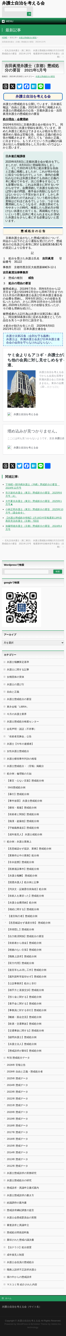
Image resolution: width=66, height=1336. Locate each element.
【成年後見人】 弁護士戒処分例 (24, 834)
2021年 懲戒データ (17, 1105)
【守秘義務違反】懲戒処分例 (23, 827)
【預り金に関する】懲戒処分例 (24, 996)
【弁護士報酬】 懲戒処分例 (22, 875)
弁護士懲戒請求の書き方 (20, 1195)
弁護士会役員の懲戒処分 (20, 1262)
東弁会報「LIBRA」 (18, 706)
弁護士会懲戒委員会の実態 (21, 1217)
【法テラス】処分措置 (19, 1247)
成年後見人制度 (15, 1254)
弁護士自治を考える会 (23, 3)
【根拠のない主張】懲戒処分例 (24, 949)
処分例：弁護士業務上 (19, 841)
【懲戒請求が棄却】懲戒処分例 (24, 1050)
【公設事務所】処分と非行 (21, 983)
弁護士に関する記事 (18, 669)
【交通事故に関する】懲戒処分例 (25, 1030)
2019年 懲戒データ (17, 1118)
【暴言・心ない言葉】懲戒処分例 (25, 780)
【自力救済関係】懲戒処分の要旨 (25, 936)
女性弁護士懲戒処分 (18, 751)
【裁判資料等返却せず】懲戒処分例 (26, 976)
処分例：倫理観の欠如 (19, 773)
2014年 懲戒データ (17, 1152)
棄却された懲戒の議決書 (20, 1239)
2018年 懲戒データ (17, 1125)
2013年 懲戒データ (17, 1159)
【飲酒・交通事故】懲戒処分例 (24, 1023)
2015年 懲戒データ (17, 1145)
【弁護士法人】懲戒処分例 (21, 1044)
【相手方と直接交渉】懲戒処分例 (25, 990)
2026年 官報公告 (16, 1064)
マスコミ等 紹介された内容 (22, 1284)
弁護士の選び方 (15, 684)
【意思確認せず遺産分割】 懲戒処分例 (29, 922)
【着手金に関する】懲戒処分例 (24, 1003)
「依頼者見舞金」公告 (19, 736)
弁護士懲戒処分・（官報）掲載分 (25, 766)
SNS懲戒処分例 (16, 787)
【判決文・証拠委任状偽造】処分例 (26, 889)
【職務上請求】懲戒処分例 (21, 956)
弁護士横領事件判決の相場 (21, 758)
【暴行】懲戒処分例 (18, 794)
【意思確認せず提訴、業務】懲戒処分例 (29, 848)
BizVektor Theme (39, 1324)
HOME (4, 38)
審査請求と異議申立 (18, 1225)
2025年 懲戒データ (17, 1078)
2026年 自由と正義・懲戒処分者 (25, 1071)
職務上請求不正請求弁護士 (21, 1269)
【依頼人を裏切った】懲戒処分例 (25, 895)
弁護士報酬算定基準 (18, 662)
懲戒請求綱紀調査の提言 (20, 1210)
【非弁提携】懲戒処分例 (20, 862)
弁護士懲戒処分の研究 (19, 1180)
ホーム (8, 1298)
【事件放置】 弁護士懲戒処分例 (24, 800)
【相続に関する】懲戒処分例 (23, 909)
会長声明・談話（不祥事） (21, 729)
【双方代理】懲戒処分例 (20, 963)
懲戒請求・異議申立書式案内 (23, 1187)
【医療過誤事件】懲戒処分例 (23, 869)
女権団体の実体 (15, 676)
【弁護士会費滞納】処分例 (21, 902)
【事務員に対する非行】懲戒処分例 (26, 1010)
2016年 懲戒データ (17, 1138)
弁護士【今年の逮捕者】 (20, 743)
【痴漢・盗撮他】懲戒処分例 (23, 821)
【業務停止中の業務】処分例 (23, 855)
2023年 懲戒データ (17, 1091)
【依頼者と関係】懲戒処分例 (23, 814)
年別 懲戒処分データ (18, 1057)
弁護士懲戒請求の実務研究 (21, 1173)
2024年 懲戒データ (17, 1085)
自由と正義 (13, 691)
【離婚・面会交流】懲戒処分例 (24, 1017)
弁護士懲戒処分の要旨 (28, 38)
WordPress (22, 1324)
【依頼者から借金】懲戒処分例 (24, 942)
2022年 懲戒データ (17, 1098)
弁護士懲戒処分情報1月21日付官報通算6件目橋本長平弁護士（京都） (48, 53)
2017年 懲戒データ (17, 1132)
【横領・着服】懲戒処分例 (21, 807)
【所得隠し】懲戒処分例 (20, 929)
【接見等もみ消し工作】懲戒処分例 (26, 969)
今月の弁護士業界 (17, 714)
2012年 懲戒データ (17, 1165)
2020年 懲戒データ (17, 1112)
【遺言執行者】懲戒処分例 (22, 916)
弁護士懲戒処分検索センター (23, 721)
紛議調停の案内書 (17, 1202)
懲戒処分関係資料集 (18, 1232)
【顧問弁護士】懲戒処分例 (21, 1037)
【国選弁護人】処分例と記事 (23, 882)
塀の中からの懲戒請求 (19, 1277)
